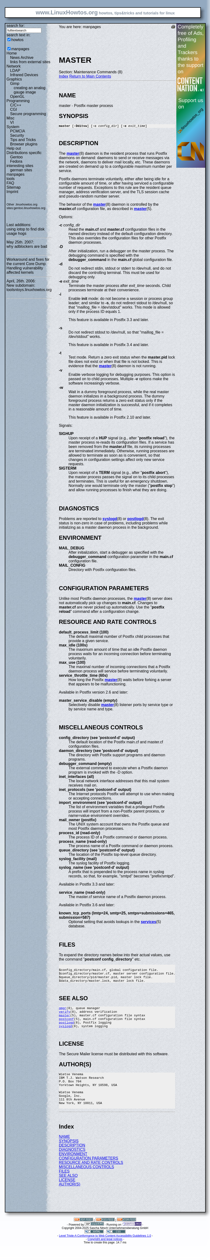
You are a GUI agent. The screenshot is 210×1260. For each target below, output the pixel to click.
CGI (13, 109)
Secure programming (28, 114)
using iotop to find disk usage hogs (25, 231)
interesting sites (19, 166)
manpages (20, 49)
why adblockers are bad (26, 246)
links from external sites (30, 62)
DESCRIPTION (72, 1161)
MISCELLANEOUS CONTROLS (86, 1183)
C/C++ (15, 105)
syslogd (109, 519)
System (12, 127)
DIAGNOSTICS (72, 1165)
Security (17, 135)
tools (10, 179)
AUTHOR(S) (69, 1200)
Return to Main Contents (90, 76)
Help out (13, 148)
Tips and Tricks (23, 140)
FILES (64, 1187)
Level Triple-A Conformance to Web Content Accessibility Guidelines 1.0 (105, 1251)
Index (63, 76)
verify (64, 1017)
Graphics (14, 79)
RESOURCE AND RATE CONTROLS (91, 1178)
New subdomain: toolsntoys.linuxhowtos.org (29, 287)
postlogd (135, 519)
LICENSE (67, 1196)
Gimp (14, 83)
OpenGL (17, 96)
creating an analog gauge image (29, 90)
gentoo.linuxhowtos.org (29, 208)
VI (12, 122)
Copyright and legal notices (105, 1255)
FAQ (10, 183)
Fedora (16, 161)
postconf (66, 1026)
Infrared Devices (24, 75)
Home (11, 53)
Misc (10, 118)
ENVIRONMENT (73, 1170)
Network (13, 66)
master (73, 154)
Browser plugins (24, 144)
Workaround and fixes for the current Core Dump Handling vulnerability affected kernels (27, 265)
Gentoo (16, 157)
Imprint (12, 192)
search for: (15, 26)
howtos (17, 40)
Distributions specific (24, 153)
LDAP (15, 70)
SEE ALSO (68, 1191)
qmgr (62, 1013)
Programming (18, 101)
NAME (64, 1152)
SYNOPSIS (69, 1157)
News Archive (21, 58)
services (148, 922)
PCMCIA (17, 131)
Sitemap (13, 187)
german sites (21, 170)
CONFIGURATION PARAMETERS (88, 1174)
